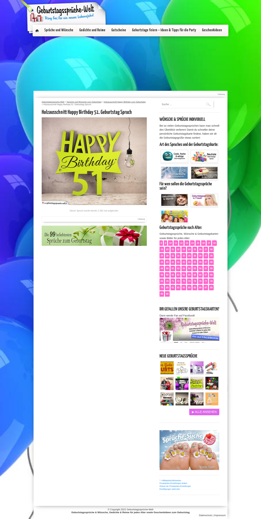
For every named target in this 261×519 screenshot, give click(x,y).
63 (184, 275)
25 (195, 249)
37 (206, 256)
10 (170, 243)
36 (200, 256)
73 (184, 281)
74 (189, 281)
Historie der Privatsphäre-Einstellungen (175, 486)
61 (173, 275)
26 (200, 249)
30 (167, 256)
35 (195, 256)
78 (211, 281)
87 (206, 287)
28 (211, 249)
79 (162, 287)
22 (178, 249)
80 (167, 287)
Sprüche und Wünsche (58, 30)
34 (189, 256)
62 (178, 275)
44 (189, 262)
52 (178, 268)
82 (178, 287)
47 (206, 262)
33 (184, 256)
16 (203, 243)
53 (184, 268)
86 (200, 287)
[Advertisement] (130, 63)
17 (209, 243)
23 (184, 249)
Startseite (37, 30)
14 (192, 243)
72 (178, 281)
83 (184, 287)
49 (162, 268)
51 (173, 268)
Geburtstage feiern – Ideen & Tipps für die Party (164, 30)
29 (162, 256)
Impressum (220, 515)
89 (162, 294)
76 (200, 281)
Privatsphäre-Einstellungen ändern (173, 483)
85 (195, 287)
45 (195, 262)
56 (200, 268)
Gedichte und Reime (92, 30)
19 (162, 249)
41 (173, 262)
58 (211, 268)
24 (189, 249)
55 (195, 268)
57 (206, 268)
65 (195, 275)
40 (167, 262)
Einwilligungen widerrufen (170, 489)
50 (167, 268)
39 (162, 262)
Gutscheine (118, 30)
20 (167, 249)
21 (173, 249)
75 (195, 281)
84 (189, 287)
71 (173, 281)
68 (211, 275)
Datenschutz (205, 515)
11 (176, 243)
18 (214, 243)
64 (189, 275)
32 (178, 256)
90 (167, 294)
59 (162, 275)
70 (167, 281)
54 (189, 268)
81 (173, 287)
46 (200, 262)
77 (206, 281)
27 (206, 249)
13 (187, 243)
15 (198, 243)
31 (173, 256)
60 (167, 275)
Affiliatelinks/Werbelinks (171, 481)
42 (178, 262)
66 (200, 275)
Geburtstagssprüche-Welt (140, 509)
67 (206, 275)
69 (162, 281)
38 (211, 256)
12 (181, 243)
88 (211, 287)
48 (211, 262)
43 (184, 262)
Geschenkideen (212, 30)
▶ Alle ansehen (204, 411)
